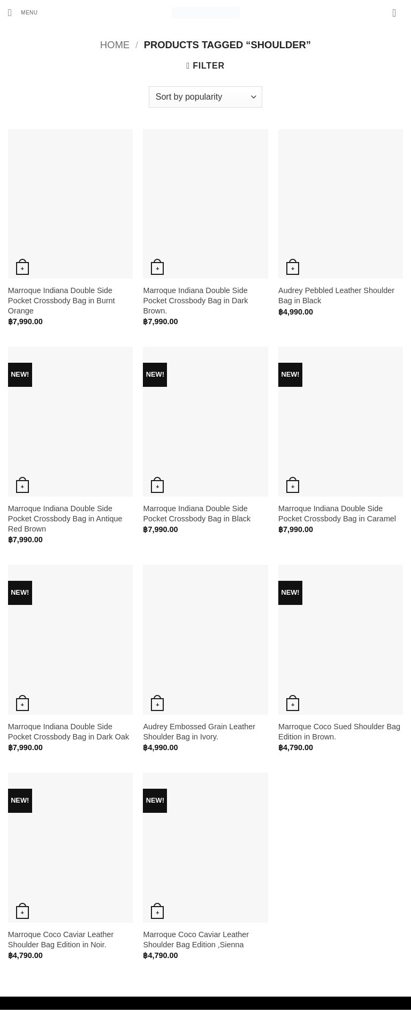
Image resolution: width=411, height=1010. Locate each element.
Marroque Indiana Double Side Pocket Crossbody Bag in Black (196, 513)
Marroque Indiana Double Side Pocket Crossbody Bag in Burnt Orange (61, 300)
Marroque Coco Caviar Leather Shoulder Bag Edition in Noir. (61, 939)
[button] (26, 13)
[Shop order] (205, 97)
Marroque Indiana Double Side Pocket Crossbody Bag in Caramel (337, 513)
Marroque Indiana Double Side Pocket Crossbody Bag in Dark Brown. (195, 300)
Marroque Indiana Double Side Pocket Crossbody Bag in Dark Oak (68, 731)
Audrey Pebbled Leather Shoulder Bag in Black (336, 295)
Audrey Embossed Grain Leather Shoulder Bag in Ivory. (199, 731)
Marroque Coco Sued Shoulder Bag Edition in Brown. (339, 731)
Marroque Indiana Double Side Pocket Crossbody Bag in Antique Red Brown (65, 518)
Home (115, 44)
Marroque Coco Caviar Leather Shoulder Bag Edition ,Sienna (196, 939)
